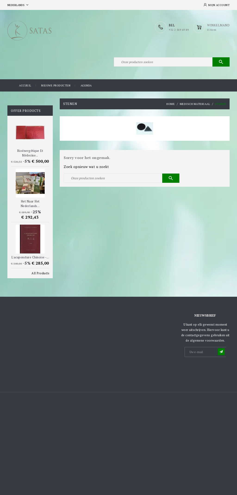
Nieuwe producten (55, 85)
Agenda (86, 85)
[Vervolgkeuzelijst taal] (18, 5)
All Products (40, 273)
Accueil (25, 85)
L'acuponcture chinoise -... (30, 257)
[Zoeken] (172, 62)
